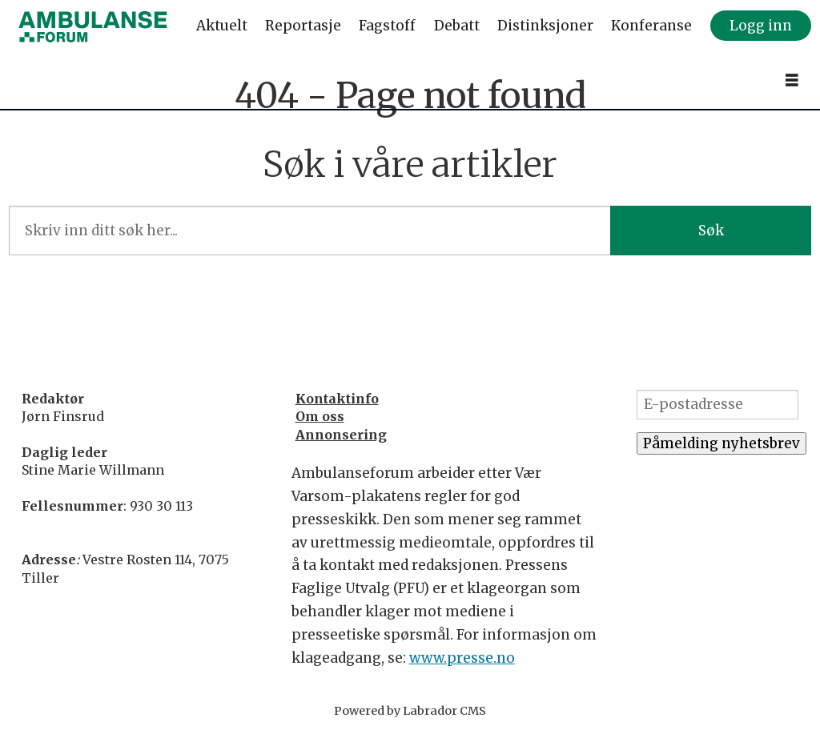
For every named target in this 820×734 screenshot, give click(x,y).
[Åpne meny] (792, 80)
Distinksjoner (545, 25)
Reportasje (303, 25)
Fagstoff (387, 25)
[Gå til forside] (93, 26)
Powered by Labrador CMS (410, 711)
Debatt (457, 25)
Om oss (319, 416)
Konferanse (651, 25)
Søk (711, 230)
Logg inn (761, 25)
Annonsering (341, 435)
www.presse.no (462, 658)
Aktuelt (221, 25)
